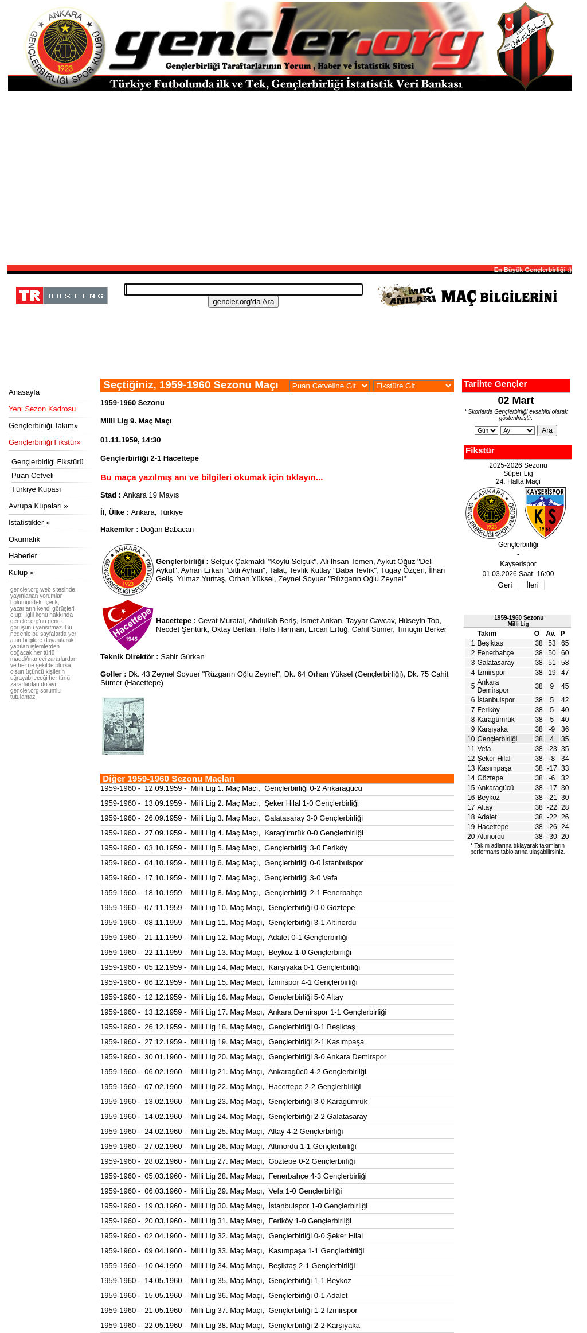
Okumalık (24, 539)
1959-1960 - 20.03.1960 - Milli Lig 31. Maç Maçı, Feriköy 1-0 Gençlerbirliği (225, 1221)
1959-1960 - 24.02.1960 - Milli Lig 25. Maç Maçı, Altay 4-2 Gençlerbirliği (221, 1131)
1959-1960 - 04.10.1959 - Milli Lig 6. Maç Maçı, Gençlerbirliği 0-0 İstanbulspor (231, 862)
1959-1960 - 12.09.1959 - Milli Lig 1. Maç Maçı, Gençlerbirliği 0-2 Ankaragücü (231, 788)
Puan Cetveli (32, 475)
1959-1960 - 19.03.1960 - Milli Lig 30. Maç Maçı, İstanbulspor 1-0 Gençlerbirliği (233, 1206)
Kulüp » (21, 572)
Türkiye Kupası (36, 489)
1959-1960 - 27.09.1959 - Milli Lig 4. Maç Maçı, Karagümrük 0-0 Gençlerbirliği (231, 833)
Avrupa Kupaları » (38, 506)
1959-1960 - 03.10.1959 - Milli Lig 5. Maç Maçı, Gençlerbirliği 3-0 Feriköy (223, 848)
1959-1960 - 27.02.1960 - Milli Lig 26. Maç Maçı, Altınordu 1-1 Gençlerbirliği (228, 1146)
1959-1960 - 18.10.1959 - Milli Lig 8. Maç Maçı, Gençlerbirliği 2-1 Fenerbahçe (231, 892)
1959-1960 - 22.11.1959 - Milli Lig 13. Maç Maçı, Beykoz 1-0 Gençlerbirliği (225, 952)
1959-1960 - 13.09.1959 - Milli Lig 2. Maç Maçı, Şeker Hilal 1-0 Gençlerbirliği (229, 803)
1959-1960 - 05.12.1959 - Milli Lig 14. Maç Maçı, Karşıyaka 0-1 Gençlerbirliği (230, 967)
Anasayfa (24, 392)
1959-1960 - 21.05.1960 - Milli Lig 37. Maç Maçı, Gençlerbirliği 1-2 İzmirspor (229, 1310)
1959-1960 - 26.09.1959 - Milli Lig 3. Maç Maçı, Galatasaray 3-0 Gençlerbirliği (231, 818)
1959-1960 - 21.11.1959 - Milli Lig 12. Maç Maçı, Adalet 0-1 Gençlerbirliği (223, 937)
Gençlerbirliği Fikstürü (47, 461)
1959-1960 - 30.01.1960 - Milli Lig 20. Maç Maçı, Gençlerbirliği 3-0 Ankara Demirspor (243, 1056)
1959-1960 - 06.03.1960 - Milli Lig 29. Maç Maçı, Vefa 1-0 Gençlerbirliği (221, 1191)
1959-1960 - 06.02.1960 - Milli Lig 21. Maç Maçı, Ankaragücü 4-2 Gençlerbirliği (233, 1071)
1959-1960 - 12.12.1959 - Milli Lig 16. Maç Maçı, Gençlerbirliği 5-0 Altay (221, 997)
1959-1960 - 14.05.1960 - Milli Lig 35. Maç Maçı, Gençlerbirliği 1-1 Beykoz (225, 1280)
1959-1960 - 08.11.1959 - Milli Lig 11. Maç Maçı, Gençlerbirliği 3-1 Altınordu (228, 922)
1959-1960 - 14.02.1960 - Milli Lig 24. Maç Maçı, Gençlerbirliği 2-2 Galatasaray (233, 1116)
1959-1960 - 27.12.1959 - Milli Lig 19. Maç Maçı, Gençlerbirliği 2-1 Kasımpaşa (232, 1041)
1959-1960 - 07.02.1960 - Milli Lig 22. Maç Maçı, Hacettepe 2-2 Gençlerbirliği (230, 1086)
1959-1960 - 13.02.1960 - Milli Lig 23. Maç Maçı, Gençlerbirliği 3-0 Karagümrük (233, 1101)
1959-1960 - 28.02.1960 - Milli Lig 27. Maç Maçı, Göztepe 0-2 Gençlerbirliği (227, 1161)
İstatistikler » (29, 522)
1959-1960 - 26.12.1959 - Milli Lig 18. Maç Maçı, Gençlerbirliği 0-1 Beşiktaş (227, 1027)
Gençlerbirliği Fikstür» (45, 442)
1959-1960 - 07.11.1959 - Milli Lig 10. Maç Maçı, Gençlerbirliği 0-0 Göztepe (227, 907)
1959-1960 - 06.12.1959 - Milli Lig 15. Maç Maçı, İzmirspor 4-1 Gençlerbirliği (229, 982)
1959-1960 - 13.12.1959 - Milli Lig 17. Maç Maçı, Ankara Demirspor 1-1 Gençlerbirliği (243, 1012)
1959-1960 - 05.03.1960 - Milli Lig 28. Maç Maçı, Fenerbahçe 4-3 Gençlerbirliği (233, 1176)
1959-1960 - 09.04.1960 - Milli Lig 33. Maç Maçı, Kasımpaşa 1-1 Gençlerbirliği (232, 1250)
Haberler (23, 555)
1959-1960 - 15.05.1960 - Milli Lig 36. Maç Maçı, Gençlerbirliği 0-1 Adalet (223, 1295)
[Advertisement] (289, 177)
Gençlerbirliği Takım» (43, 425)
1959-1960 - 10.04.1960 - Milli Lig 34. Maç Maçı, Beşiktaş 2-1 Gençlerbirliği (227, 1265)
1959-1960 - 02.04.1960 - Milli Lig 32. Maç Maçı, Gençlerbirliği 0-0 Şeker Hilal (231, 1235)
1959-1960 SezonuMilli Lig (518, 621)
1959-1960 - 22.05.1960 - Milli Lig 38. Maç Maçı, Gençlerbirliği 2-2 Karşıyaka (230, 1325)
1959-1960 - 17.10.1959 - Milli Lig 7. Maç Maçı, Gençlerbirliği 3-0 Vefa (219, 877)
